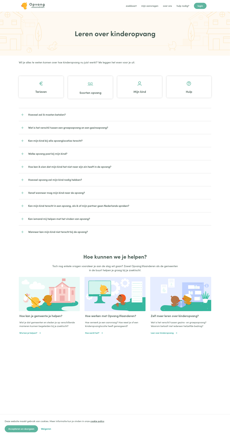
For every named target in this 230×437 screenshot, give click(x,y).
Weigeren (47, 428)
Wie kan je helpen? (30, 332)
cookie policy (97, 421)
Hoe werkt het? (94, 332)
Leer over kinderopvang (164, 332)
